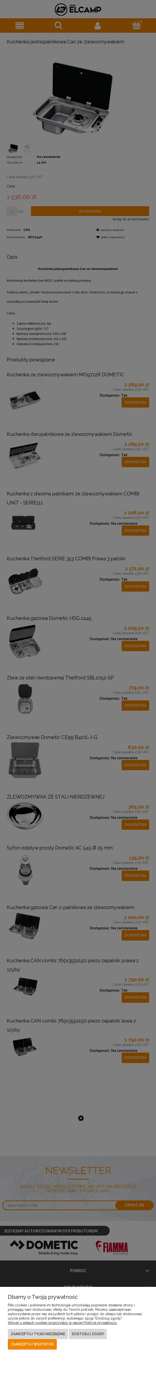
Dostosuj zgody (88, 1334)
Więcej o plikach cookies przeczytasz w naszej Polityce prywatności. (62, 1323)
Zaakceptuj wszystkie (32, 1344)
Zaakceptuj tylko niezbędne (38, 1334)
